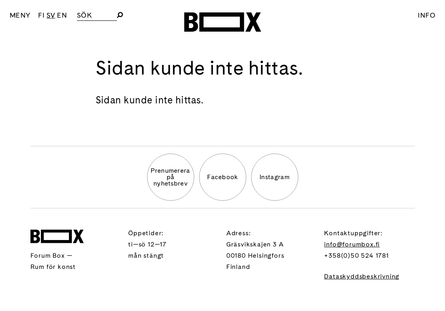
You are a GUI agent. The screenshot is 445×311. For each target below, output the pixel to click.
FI (41, 15)
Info (426, 15)
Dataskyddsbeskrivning (361, 276)
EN (62, 15)
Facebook (222, 177)
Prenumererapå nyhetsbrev (170, 177)
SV (50, 15)
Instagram (275, 177)
